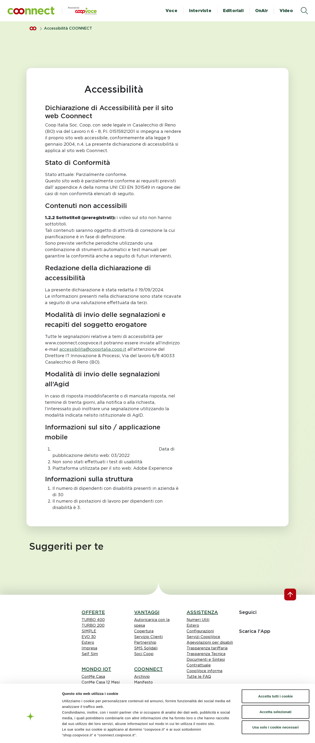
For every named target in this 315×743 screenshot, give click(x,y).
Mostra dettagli (284, 734)
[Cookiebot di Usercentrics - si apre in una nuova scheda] (30, 733)
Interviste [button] (200, 10)
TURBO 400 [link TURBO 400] (93, 619)
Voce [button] (171, 10)
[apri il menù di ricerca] (304, 10)
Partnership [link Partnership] (145, 642)
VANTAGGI (146, 612)
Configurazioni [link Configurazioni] (200, 631)
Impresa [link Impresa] (89, 648)
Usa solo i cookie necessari (275, 707)
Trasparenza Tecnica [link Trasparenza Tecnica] (206, 654)
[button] (31, 11)
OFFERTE (93, 612)
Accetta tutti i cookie (275, 676)
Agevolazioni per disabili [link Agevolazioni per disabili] (210, 642)
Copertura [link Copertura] (143, 631)
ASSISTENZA (202, 612)
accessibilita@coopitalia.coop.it (92, 349)
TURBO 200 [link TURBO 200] (93, 625)
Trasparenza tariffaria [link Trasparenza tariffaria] (207, 648)
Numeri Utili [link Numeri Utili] (198, 619)
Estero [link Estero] (88, 642)
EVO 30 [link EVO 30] (89, 637)
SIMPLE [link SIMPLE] (89, 631)
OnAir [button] (261, 10)
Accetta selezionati (275, 691)
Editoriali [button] (233, 10)
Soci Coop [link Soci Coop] (143, 654)
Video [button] (286, 10)
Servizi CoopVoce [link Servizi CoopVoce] (203, 637)
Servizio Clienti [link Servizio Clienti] (148, 637)
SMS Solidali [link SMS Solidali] (146, 648)
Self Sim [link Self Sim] (90, 654)
